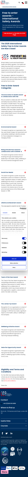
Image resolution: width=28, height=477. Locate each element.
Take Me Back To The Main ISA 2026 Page (14, 34)
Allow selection (14, 263)
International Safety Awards (9, 6)
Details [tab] (14, 212)
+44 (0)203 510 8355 (8, 403)
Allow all (14, 258)
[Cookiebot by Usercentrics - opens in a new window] (20, 209)
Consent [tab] (5, 212)
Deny (14, 267)
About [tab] (23, 212)
